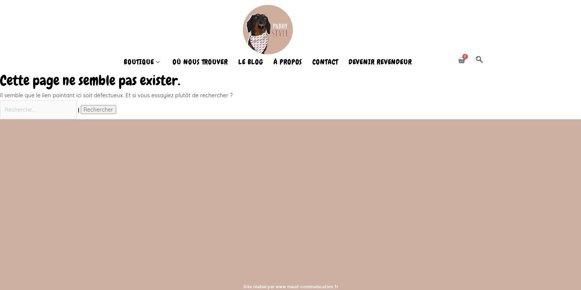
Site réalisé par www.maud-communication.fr (290, 286)
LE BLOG (250, 61)
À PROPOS (287, 61)
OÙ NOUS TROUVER (200, 61)
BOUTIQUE (142, 61)
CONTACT (325, 61)
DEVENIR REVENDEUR (380, 61)
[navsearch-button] (483, 60)
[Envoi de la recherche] (78, 110)
